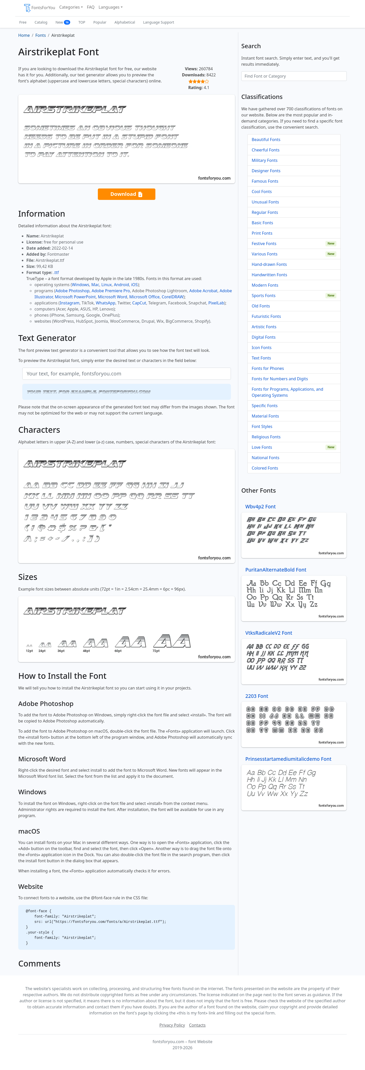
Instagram (70, 303)
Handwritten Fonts (269, 275)
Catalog (41, 22)
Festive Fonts (264, 243)
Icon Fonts (261, 347)
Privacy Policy (172, 1025)
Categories (69, 7)
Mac (95, 284)
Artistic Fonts (264, 327)
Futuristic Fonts (266, 316)
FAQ (91, 7)
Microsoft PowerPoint (75, 297)
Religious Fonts (266, 437)
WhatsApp (105, 303)
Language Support (158, 22)
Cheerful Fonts (266, 150)
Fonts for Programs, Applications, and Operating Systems (287, 392)
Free (23, 22)
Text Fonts (261, 358)
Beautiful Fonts (266, 139)
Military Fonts (265, 160)
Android (121, 284)
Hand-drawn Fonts (269, 264)
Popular (99, 22)
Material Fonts (265, 416)
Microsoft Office (144, 297)
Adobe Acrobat (203, 291)
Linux (106, 284)
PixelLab (216, 303)
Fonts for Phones (268, 368)
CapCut (139, 303)
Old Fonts (261, 306)
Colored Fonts (265, 468)
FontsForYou (39, 8)
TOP (81, 22)
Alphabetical (125, 22)
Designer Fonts (266, 171)
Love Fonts (262, 447)
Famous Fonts (265, 181)
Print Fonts (262, 233)
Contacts (197, 1025)
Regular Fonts (265, 212)
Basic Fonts (262, 223)
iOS (134, 284)
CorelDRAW (172, 297)
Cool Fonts (262, 191)
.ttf (56, 272)
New (63, 22)
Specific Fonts (265, 405)
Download (126, 194)
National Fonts (265, 457)
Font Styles (262, 426)
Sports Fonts (264, 295)
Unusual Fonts (265, 202)
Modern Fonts (265, 285)
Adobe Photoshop (73, 291)
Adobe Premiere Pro (111, 291)
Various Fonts (265, 254)
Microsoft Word (112, 297)
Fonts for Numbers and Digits (280, 379)
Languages (109, 7)
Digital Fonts (264, 337)
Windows (80, 284)
